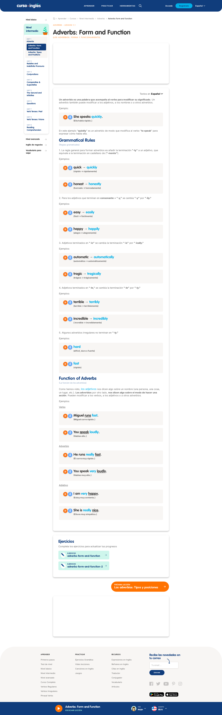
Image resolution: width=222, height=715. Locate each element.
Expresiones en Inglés (122, 660)
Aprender (45, 655)
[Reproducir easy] (65, 213)
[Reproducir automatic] (65, 257)
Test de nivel (46, 664)
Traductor (116, 673)
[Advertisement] (111, 63)
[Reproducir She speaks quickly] (65, 117)
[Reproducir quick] (65, 168)
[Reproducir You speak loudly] (65, 432)
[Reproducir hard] (65, 347)
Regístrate (184, 6)
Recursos (116, 655)
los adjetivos (89, 388)
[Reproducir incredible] (65, 319)
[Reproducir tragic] (65, 274)
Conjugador (117, 677)
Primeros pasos (48, 660)
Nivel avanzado (47, 677)
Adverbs (101, 18)
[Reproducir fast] (65, 364)
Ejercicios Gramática (84, 660)
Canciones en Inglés (84, 669)
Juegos (78, 673)
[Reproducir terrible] (65, 302)
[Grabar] (70, 117)
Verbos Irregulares (49, 691)
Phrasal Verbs (47, 695)
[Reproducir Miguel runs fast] (65, 416)
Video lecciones (82, 664)
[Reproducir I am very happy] (65, 494)
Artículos (115, 686)
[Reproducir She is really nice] (65, 511)
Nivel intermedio (86, 18)
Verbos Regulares (49, 686)
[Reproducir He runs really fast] (65, 455)
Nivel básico (46, 669)
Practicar (80, 655)
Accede (169, 6)
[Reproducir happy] (65, 229)
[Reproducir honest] (65, 184)
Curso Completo (48, 682)
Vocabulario (117, 682)
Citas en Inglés (118, 669)
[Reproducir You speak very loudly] (65, 472)
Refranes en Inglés (120, 664)
